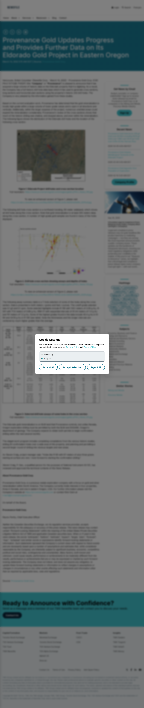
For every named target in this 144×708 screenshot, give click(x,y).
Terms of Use (89, 347)
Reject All (95, 367)
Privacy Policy (72, 347)
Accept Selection (72, 367)
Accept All (48, 367)
